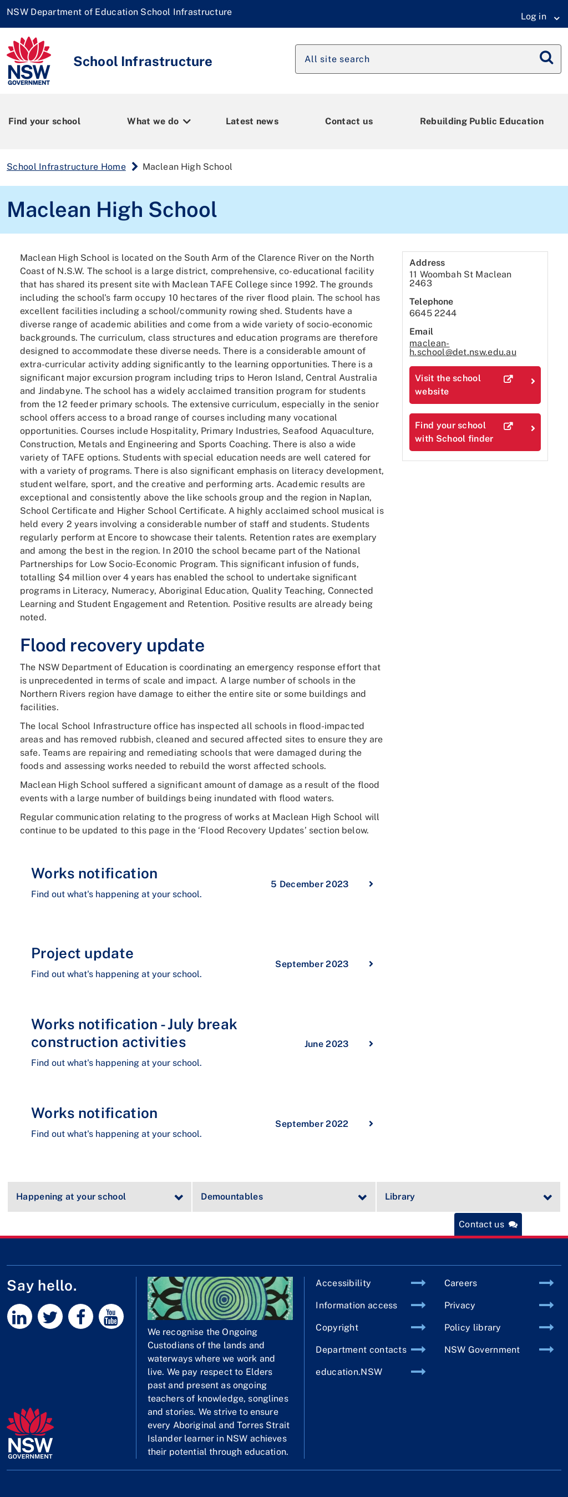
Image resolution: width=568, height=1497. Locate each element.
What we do (153, 121)
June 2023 (339, 1043)
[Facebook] (81, 1316)
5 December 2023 (322, 883)
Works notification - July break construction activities (134, 1032)
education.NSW (349, 1372)
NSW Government (482, 1349)
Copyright (337, 1327)
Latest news (252, 121)
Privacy (460, 1305)
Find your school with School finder (475, 432)
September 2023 (324, 963)
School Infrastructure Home (66, 166)
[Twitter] (50, 1316)
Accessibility (343, 1283)
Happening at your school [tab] (71, 1196)
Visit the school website (475, 385)
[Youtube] (111, 1316)
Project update (82, 953)
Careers (461, 1283)
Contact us (349, 121)
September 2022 (324, 1123)
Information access (356, 1305)
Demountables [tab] (232, 1196)
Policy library (472, 1327)
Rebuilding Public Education (482, 121)
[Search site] (428, 59)
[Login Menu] (536, 17)
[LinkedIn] (20, 1316)
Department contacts (361, 1349)
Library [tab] (400, 1196)
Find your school (44, 121)
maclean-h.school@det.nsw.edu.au (462, 347)
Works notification (94, 873)
